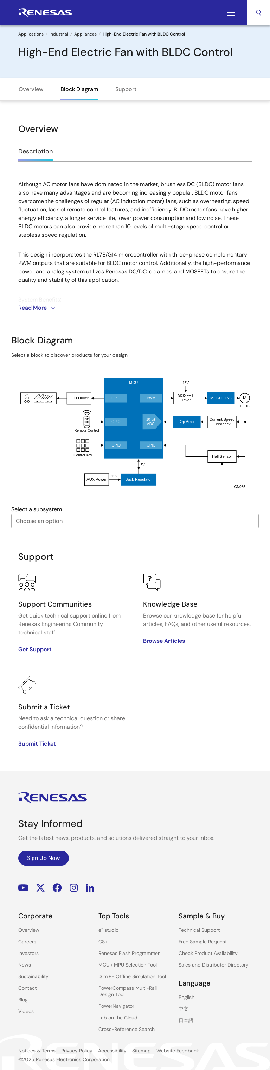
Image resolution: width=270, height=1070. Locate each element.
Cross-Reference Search (126, 1029)
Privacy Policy (76, 1050)
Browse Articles (164, 641)
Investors (28, 953)
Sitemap (141, 1050)
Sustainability (33, 976)
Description (35, 151)
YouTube (23, 888)
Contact (27, 988)
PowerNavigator (116, 1006)
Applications (31, 34)
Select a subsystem (36, 509)
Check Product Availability (208, 953)
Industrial (59, 34)
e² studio (108, 930)
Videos (26, 1011)
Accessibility (112, 1050)
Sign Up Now (43, 858)
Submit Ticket (37, 743)
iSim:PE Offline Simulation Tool (132, 976)
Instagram (74, 888)
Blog (23, 999)
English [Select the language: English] (186, 997)
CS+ (103, 941)
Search (258, 12)
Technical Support (199, 930)
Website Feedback (177, 1050)
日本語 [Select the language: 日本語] (186, 1020)
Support (125, 89)
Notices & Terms (37, 1050)
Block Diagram (79, 89)
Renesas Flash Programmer (129, 953)
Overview (31, 89)
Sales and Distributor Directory (214, 965)
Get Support (35, 649)
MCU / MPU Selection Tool (127, 965)
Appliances (85, 34)
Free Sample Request (203, 941)
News (24, 965)
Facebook (57, 888)
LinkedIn (90, 888)
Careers (27, 941)
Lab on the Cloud (117, 1017)
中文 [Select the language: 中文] (183, 1009)
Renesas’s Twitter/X (40, 888)
